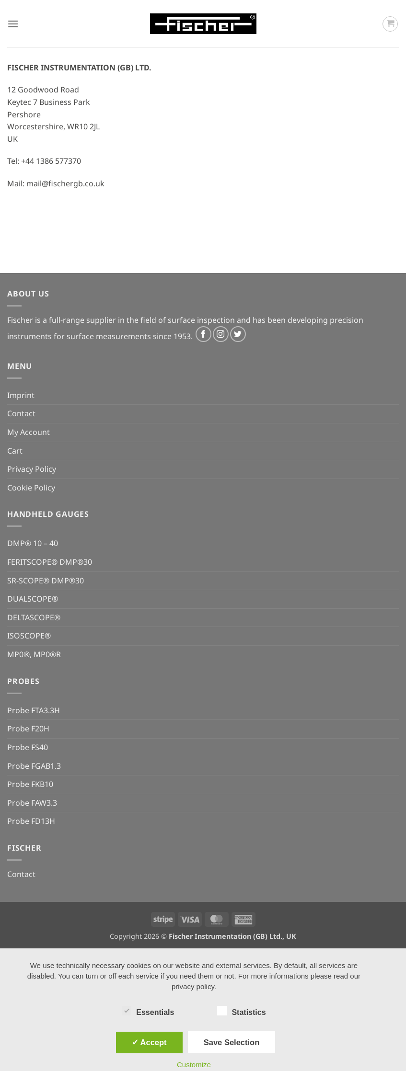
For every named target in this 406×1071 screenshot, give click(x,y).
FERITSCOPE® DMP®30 (49, 562)
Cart (15, 450)
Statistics (241, 1011)
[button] (13, 23)
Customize (194, 1064)
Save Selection (231, 1042)
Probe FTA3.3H (33, 710)
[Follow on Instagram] (221, 334)
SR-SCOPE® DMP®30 (45, 580)
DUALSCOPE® (32, 598)
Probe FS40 (27, 747)
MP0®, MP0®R (34, 654)
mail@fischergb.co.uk (65, 183)
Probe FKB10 (30, 784)
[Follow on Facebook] (203, 334)
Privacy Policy (31, 469)
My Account (28, 432)
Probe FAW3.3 (32, 803)
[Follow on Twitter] (238, 334)
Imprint (21, 395)
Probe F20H (28, 728)
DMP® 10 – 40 (32, 543)
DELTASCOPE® (33, 617)
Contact (21, 413)
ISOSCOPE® (29, 635)
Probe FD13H (31, 821)
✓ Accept (149, 1042)
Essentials (148, 1011)
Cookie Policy (31, 487)
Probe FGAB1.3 (34, 766)
